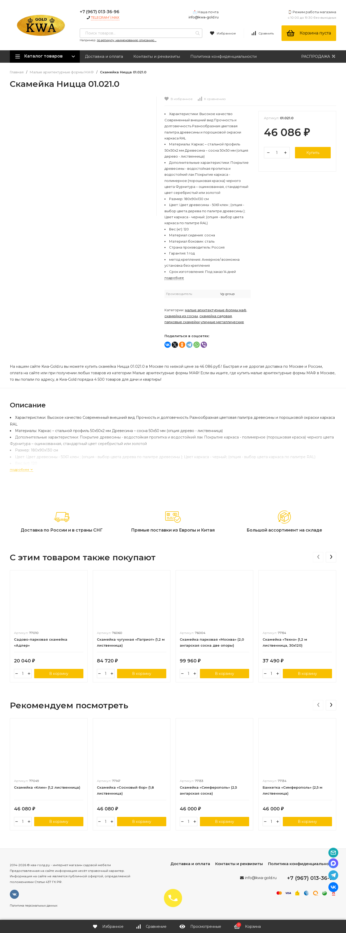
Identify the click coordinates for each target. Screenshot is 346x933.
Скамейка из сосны (181, 316)
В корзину (58, 673)
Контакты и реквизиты (156, 56)
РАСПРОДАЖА (318, 56)
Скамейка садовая (215, 316)
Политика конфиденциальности (223, 56)
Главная (17, 72)
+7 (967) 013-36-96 (99, 11)
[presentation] (318, 557)
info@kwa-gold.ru (204, 17)
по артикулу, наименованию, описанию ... (126, 40)
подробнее (21, 469)
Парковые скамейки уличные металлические (204, 322)
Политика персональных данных (33, 905)
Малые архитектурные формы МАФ (62, 72)
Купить (312, 152)
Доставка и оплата (104, 56)
